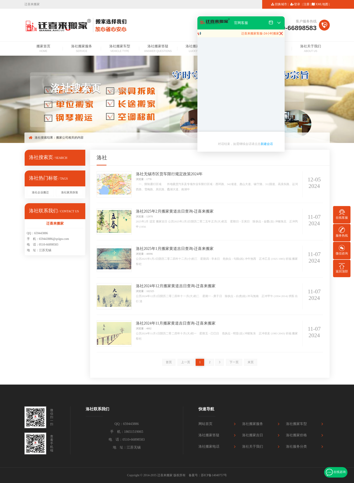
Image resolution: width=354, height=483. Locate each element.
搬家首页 (43, 48)
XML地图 (321, 4)
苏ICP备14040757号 (214, 475)
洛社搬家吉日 (196, 48)
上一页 (185, 362)
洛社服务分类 (296, 446)
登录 (297, 4)
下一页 (234, 362)
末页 (251, 362)
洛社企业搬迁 (40, 192)
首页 (169, 362)
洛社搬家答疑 (158, 48)
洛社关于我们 (311, 48)
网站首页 (205, 424)
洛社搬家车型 (120, 48)
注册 (306, 4)
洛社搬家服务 (82, 48)
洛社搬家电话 (208, 446)
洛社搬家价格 (296, 435)
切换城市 (281, 4)
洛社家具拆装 (69, 192)
